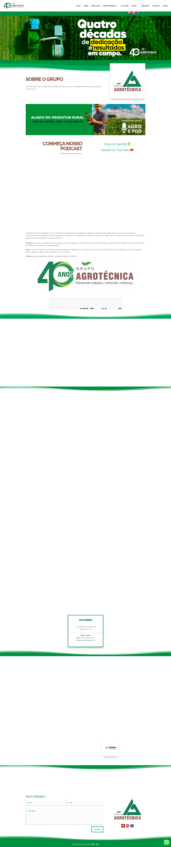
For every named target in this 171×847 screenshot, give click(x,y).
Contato (156, 6)
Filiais (133, 6)
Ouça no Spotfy (115, 144)
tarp (93, 844)
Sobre (85, 6)
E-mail (165, 6)
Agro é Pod (95, 6)
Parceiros (145, 6)
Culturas (125, 6)
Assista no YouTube (115, 150)
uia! (97, 844)
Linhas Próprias (109, 6)
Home (78, 6)
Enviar (97, 829)
